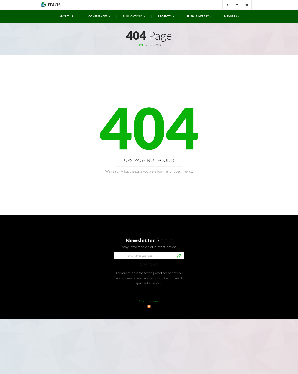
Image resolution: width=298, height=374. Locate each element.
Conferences (97, 16)
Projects (165, 16)
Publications (133, 16)
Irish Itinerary (198, 16)
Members (230, 16)
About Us (66, 16)
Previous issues (149, 306)
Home (140, 45)
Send (179, 292)
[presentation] (143, 303)
